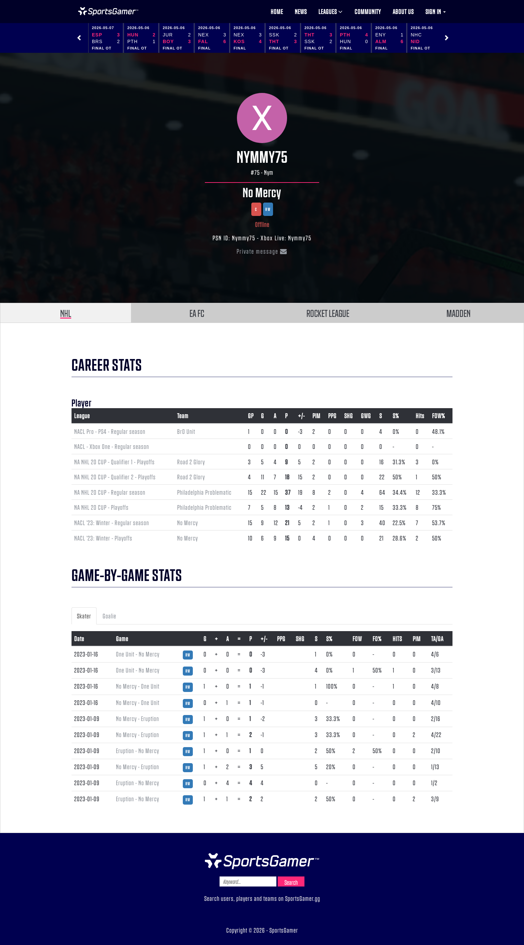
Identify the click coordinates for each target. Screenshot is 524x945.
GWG (366, 415)
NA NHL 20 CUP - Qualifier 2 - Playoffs (115, 477)
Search (291, 882)
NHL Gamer (108, 11)
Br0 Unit (186, 431)
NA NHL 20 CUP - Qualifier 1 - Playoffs (114, 462)
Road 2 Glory (191, 462)
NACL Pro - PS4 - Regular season (109, 431)
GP (251, 415)
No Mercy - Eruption (137, 718)
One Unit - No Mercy (137, 654)
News (301, 11)
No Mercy (262, 192)
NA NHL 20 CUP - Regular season (109, 492)
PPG (332, 415)
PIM (316, 415)
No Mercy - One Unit (137, 686)
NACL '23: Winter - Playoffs (103, 538)
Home (277, 11)
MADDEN (458, 313)
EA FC (196, 313)
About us (403, 11)
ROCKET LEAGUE (327, 313)
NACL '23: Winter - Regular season (111, 522)
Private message (262, 251)
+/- (301, 415)
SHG (348, 415)
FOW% (438, 415)
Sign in (435, 11)
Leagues (330, 11)
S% (396, 415)
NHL (65, 313)
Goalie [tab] (109, 616)
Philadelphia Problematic (204, 492)
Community (368, 11)
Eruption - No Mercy (137, 750)
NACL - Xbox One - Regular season (111, 446)
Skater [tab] (84, 616)
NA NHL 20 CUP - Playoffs (101, 507)
